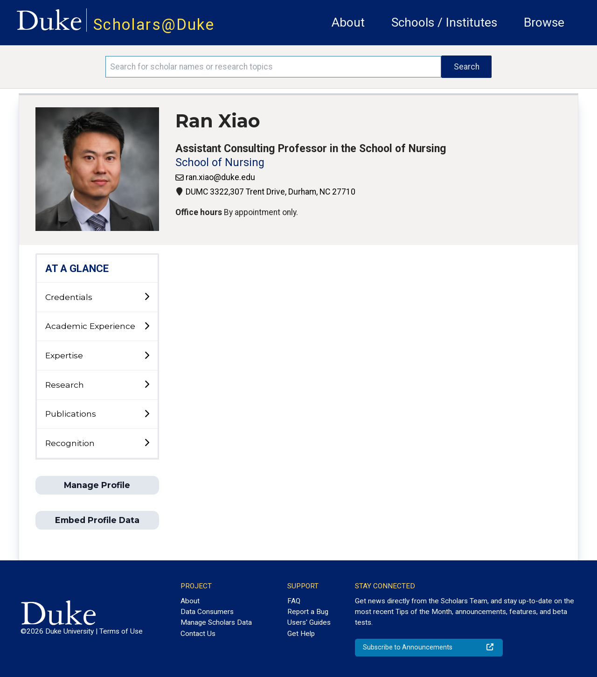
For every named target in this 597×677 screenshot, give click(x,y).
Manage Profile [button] (97, 485)
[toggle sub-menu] (146, 297)
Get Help (301, 633)
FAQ (293, 601)
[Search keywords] (273, 66)
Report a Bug (307, 611)
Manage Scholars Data (216, 622)
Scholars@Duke (154, 24)
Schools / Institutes (444, 22)
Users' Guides (309, 622)
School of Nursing (219, 162)
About (348, 22)
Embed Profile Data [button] (97, 520)
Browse (544, 22)
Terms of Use (121, 631)
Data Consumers (207, 611)
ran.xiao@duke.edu (220, 177)
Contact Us (197, 633)
